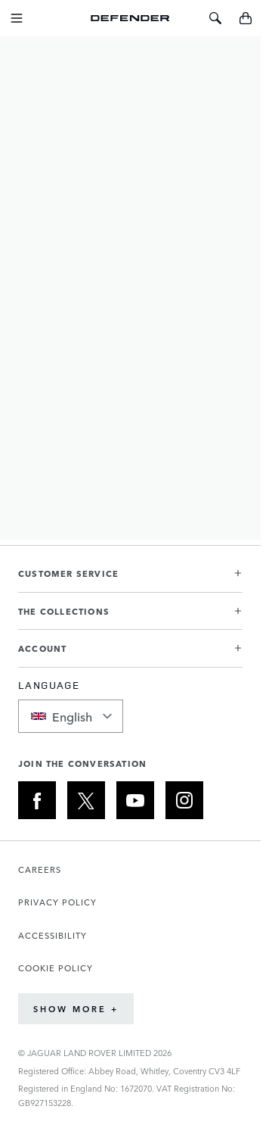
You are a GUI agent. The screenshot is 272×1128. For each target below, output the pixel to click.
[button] (130, 579)
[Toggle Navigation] (16, 18)
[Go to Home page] (131, 18)
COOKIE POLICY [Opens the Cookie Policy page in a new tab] (55, 967)
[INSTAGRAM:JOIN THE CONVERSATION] (184, 800)
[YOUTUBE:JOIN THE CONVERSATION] (135, 800)
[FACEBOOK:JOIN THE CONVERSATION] (37, 800)
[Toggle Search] (215, 18)
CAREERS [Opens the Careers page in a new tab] (39, 869)
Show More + (76, 1008)
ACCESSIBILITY (52, 935)
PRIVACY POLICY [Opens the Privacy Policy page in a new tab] (57, 902)
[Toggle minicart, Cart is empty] (245, 18)
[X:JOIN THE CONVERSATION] (86, 800)
